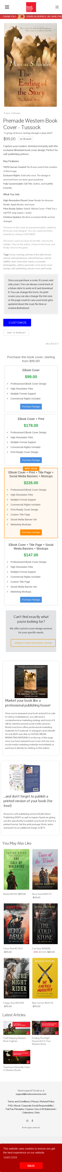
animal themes (35, 258)
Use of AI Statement (45, 1109)
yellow (20, 264)
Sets (37, 1112)
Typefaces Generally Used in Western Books (16, 1069)
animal (6, 258)
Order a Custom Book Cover (33, 643)
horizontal (22, 261)
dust (13, 261)
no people (40, 261)
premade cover (32, 264)
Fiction (7, 113)
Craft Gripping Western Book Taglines (14, 1039)
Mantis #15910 (10, 894)
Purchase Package (31, 406)
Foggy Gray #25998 (13, 1002)
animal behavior (19, 258)
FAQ (10, 1105)
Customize (17, 322)
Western (17, 113)
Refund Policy (47, 1101)
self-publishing (18, 268)
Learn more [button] (10, 1157)
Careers (29, 1109)
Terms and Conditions (19, 1101)
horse (12, 254)
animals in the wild (34, 254)
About (17, 1105)
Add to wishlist (16, 333)
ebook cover (33, 268)
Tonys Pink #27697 (13, 948)
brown (48, 254)
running (20, 254)
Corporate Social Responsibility (37, 1105)
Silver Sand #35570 (42, 894)
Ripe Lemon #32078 (42, 1002)
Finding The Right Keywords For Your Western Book (41, 1041)
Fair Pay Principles (15, 1109)
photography (9, 264)
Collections (28, 1112)
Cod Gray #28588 (41, 948)
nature (31, 261)
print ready (46, 268)
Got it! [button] (30, 1165)
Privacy (35, 1101)
